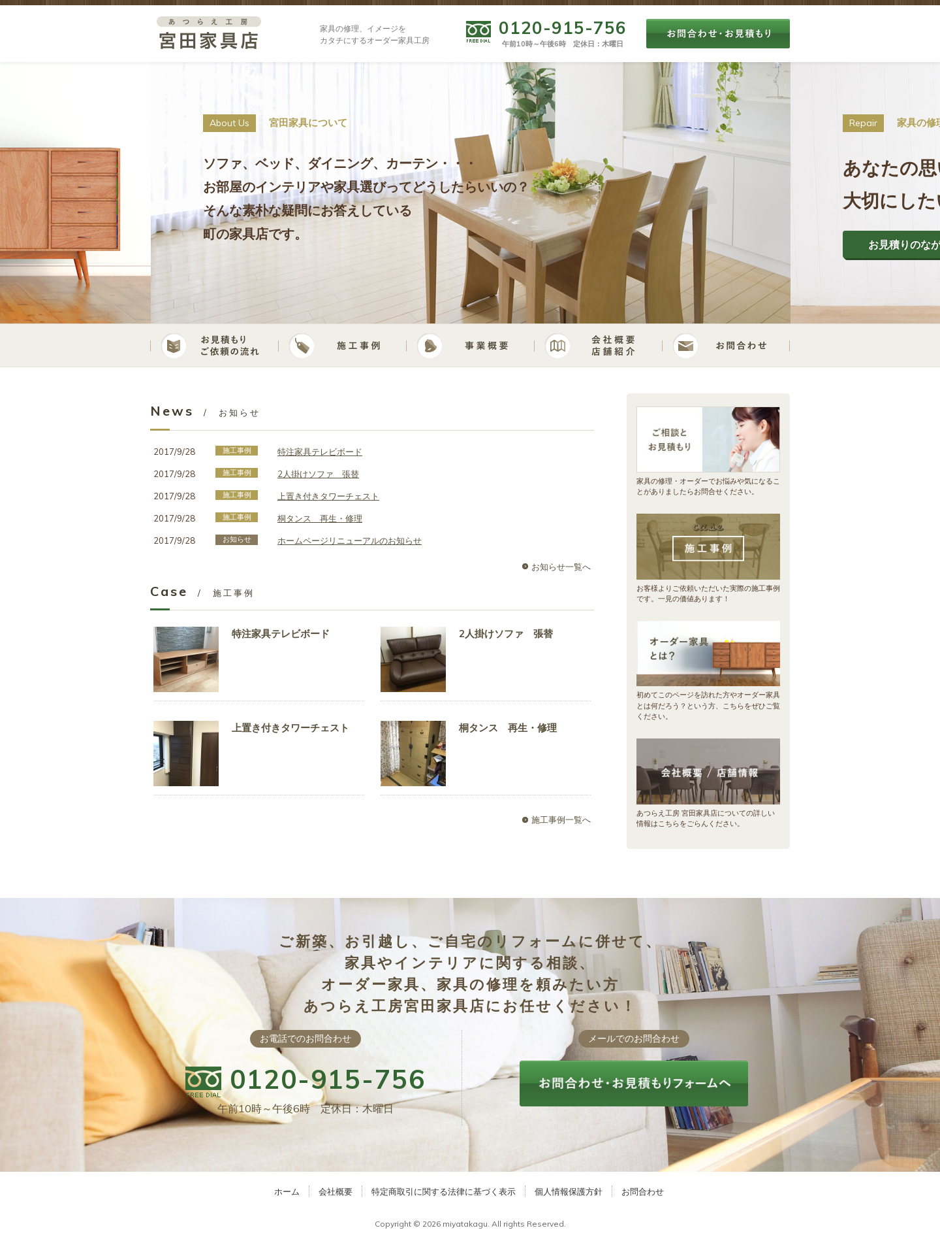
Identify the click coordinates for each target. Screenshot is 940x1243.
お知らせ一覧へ (561, 566)
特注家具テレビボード (319, 451)
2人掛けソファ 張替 (318, 474)
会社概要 (335, 1191)
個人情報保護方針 (569, 1191)
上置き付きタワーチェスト (328, 496)
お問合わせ (642, 1191)
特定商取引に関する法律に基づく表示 (443, 1191)
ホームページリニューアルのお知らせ (349, 540)
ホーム (287, 1191)
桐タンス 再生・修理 (319, 518)
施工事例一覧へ (561, 819)
